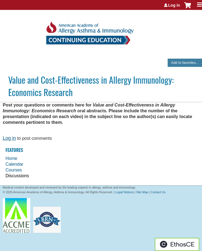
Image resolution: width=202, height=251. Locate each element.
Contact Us (158, 192)
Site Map (142, 192)
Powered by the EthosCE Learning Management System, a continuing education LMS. (177, 244)
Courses (13, 170)
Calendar (14, 164)
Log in (174, 5)
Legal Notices (124, 192)
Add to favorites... (185, 63)
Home (11, 158)
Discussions (17, 175)
